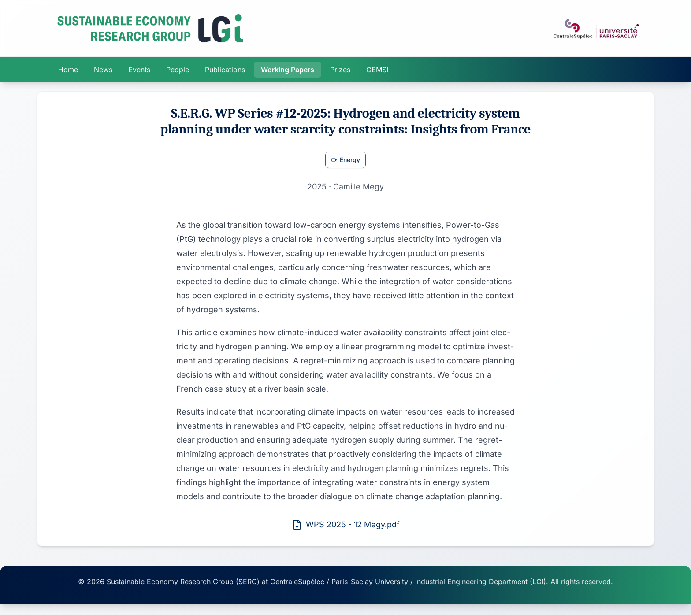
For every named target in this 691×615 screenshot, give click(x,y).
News (103, 69)
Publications (225, 69)
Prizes (340, 69)
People (177, 69)
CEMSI (377, 69)
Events (139, 69)
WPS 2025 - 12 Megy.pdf (346, 524)
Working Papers (287, 69)
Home (68, 69)
